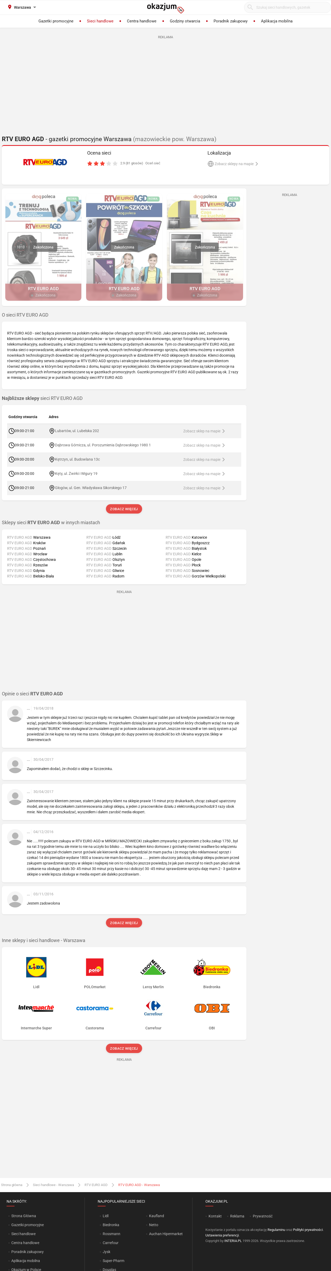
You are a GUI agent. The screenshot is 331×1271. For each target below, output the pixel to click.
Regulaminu (276, 1230)
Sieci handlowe (23, 1234)
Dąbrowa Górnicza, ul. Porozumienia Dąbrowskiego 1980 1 (103, 445)
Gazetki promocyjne (27, 1225)
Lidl (105, 1216)
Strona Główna (23, 1216)
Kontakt (215, 1216)
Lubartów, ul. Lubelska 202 (77, 431)
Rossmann (111, 1234)
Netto (153, 1225)
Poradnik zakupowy (27, 1252)
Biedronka (111, 1225)
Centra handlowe (25, 1243)
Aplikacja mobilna (25, 1261)
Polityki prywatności (308, 1230)
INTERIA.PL (233, 1241)
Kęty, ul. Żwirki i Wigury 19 (76, 473)
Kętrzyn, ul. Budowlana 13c (77, 459)
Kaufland (156, 1216)
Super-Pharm (113, 1261)
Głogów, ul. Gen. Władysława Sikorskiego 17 (90, 488)
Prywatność (263, 1216)
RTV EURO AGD (96, 1185)
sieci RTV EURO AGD (42, 398)
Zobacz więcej (124, 509)
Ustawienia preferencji (222, 1235)
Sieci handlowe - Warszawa (53, 1185)
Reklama (237, 1216)
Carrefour (110, 1243)
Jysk (106, 1252)
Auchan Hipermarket (166, 1234)
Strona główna (11, 1185)
